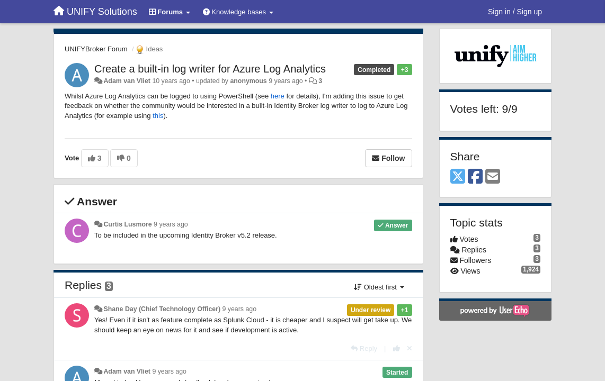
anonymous (248, 81)
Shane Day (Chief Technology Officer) (161, 309)
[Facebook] (475, 177)
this (158, 116)
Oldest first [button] (379, 287)
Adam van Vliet (126, 81)
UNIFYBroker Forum (96, 49)
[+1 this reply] (396, 348)
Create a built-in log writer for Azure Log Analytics (210, 69)
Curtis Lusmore (127, 224)
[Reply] (364, 348)
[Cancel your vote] (409, 348)
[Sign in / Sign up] (515, 12)
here (277, 96)
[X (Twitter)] (457, 177)
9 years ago (171, 224)
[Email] (492, 177)
